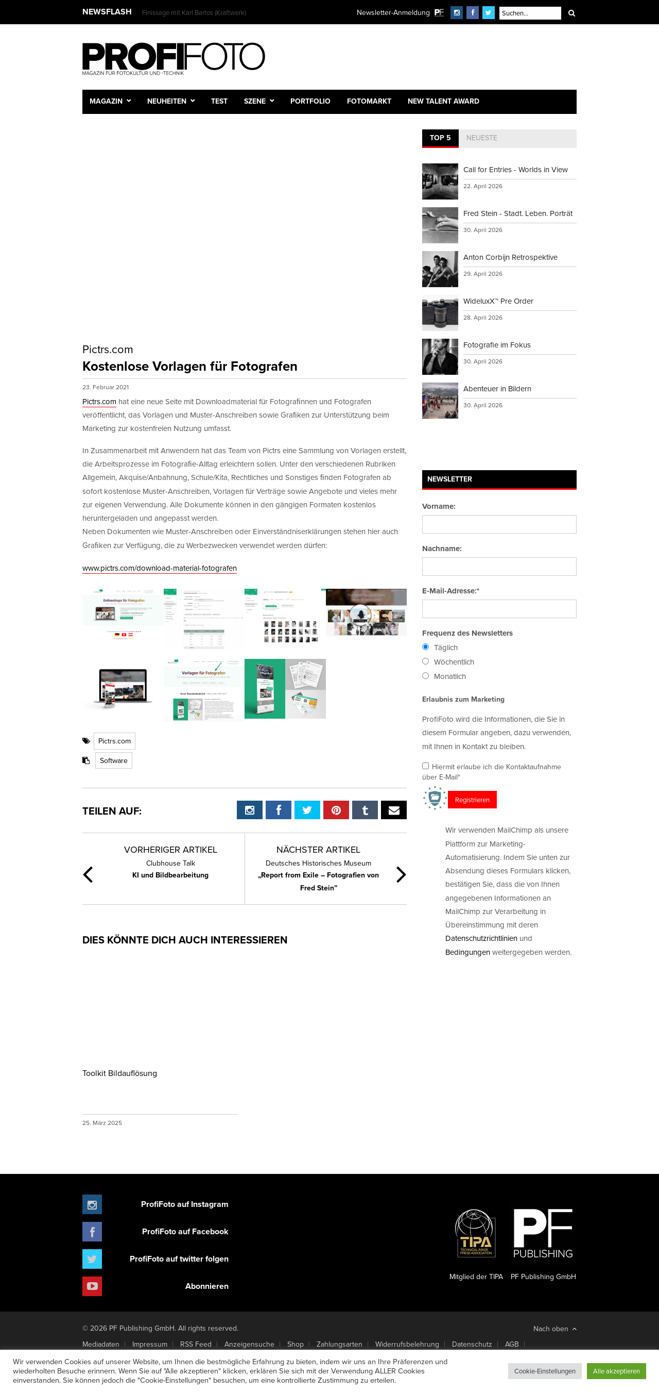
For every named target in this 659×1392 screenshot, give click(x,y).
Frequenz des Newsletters (467, 633)
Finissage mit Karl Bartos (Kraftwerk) (194, 12)
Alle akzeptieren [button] (616, 1371)
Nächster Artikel (318, 849)
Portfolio (310, 101)
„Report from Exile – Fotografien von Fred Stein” (318, 875)
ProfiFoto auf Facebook (185, 1231)
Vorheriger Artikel (170, 849)
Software (114, 760)
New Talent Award (443, 101)
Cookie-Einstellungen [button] (545, 1371)
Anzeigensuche (249, 1344)
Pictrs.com (99, 401)
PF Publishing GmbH (543, 1241)
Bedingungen (467, 952)
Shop (295, 1344)
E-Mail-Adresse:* (450, 590)
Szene (255, 101)
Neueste (481, 137)
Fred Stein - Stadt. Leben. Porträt (518, 213)
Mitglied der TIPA (476, 1241)
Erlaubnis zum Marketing (463, 699)
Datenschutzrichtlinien (481, 938)
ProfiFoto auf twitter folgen (179, 1259)
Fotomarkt (369, 101)
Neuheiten (166, 101)
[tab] (440, 138)
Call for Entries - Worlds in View (515, 169)
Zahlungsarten (339, 1344)
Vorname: (439, 506)
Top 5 (440, 137)
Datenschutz (472, 1344)
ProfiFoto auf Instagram (185, 1204)
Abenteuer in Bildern (497, 388)
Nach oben (555, 1328)
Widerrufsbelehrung (407, 1344)
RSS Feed (196, 1344)
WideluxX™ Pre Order (498, 300)
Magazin (106, 101)
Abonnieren (207, 1286)
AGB (512, 1344)
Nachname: (442, 548)
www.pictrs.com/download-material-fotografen (159, 567)
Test (219, 101)
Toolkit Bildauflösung (119, 1073)
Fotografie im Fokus (497, 344)
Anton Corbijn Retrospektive (510, 257)
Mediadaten (100, 1344)
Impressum (149, 1344)
